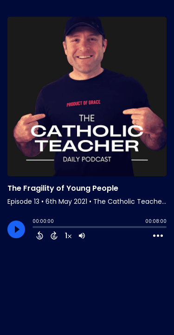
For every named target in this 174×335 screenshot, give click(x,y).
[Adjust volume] (82, 235)
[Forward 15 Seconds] (54, 235)
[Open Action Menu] (158, 235)
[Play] (16, 229)
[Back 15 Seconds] (39, 235)
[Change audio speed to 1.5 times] (68, 235)
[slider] (34, 228)
